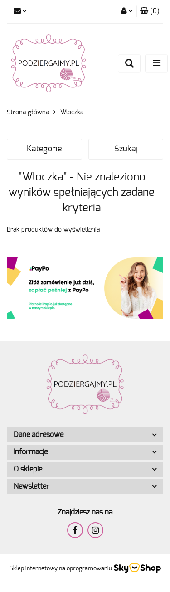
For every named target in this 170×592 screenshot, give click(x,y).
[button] (149, 11)
